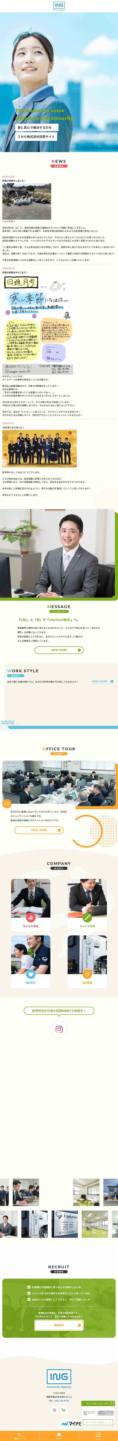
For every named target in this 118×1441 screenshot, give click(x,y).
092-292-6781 (62, 1400)
